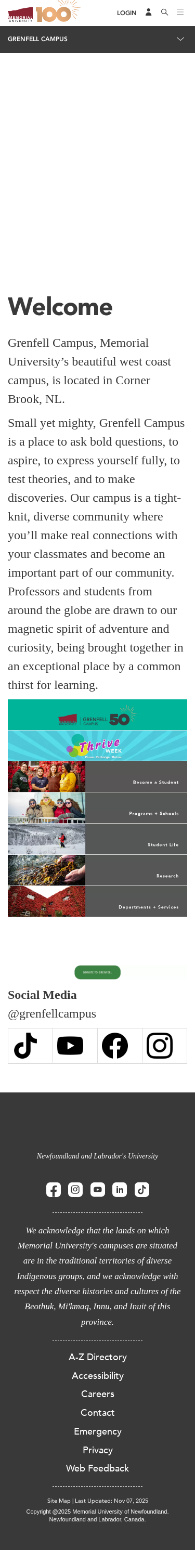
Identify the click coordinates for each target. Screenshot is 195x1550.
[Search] (165, 13)
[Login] (127, 13)
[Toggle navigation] (180, 13)
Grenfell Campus (38, 39)
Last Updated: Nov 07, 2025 (111, 1500)
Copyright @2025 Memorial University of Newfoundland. (97, 1511)
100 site (59, 13)
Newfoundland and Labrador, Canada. (97, 1519)
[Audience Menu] (148, 13)
